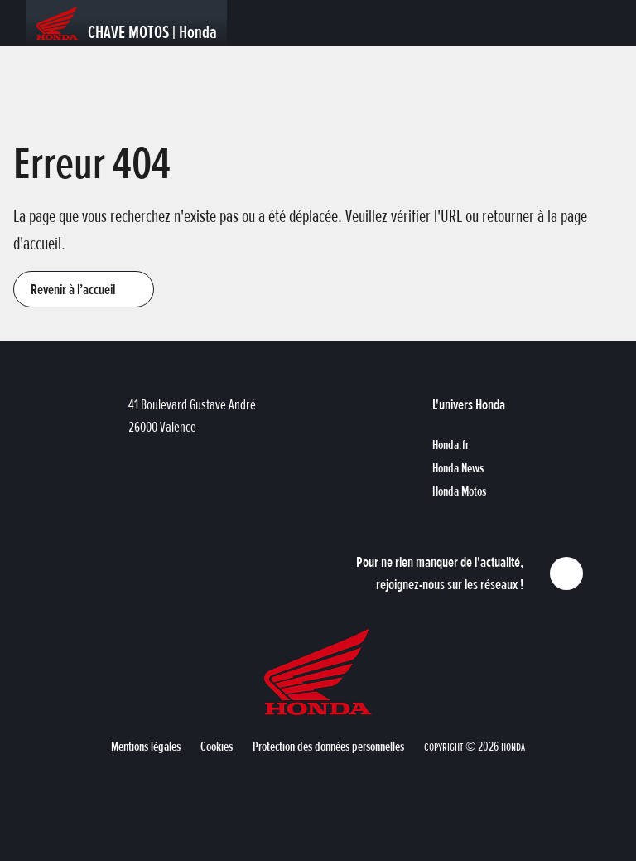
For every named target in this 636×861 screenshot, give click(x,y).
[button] (83, 289)
